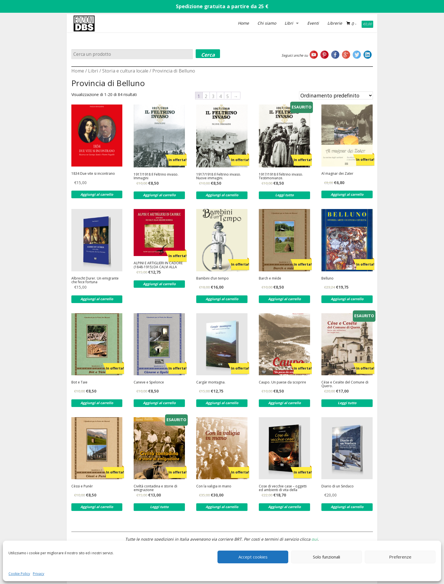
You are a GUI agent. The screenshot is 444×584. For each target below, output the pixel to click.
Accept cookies (253, 557)
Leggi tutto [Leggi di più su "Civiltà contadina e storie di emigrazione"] (159, 506)
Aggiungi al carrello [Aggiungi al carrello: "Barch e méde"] (284, 299)
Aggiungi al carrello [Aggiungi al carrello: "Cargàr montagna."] (222, 402)
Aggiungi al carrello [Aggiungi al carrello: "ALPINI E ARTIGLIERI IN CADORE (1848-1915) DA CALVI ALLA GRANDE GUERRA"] (159, 284)
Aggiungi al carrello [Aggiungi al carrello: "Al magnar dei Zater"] (347, 194)
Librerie (334, 23)
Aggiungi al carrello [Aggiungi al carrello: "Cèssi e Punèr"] (96, 506)
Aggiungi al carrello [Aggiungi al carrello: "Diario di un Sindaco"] (347, 506)
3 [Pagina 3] (213, 96)
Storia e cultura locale (125, 71)
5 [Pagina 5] (227, 96)
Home (243, 23)
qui (314, 539)
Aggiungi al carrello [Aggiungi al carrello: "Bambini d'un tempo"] (222, 299)
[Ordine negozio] (336, 95)
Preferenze (400, 557)
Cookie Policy (19, 573)
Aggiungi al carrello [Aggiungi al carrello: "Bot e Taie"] (96, 402)
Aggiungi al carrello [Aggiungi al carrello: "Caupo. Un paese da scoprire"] (284, 402)
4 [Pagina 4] (220, 96)
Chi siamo (266, 23)
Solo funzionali (326, 557)
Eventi (313, 23)
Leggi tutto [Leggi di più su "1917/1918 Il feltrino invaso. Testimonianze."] (284, 195)
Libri (289, 23)
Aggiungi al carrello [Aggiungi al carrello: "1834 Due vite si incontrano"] (96, 194)
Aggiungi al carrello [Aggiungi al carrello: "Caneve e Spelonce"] (159, 402)
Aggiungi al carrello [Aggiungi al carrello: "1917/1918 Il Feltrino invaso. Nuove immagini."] (222, 195)
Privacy (38, 573)
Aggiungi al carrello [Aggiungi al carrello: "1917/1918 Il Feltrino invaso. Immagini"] (159, 195)
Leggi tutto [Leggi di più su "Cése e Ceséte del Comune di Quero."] (347, 402)
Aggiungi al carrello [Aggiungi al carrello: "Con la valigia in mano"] (222, 506)
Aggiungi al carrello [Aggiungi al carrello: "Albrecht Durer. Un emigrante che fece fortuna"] (96, 299)
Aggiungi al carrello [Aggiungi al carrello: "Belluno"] (347, 299)
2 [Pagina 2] (206, 96)
